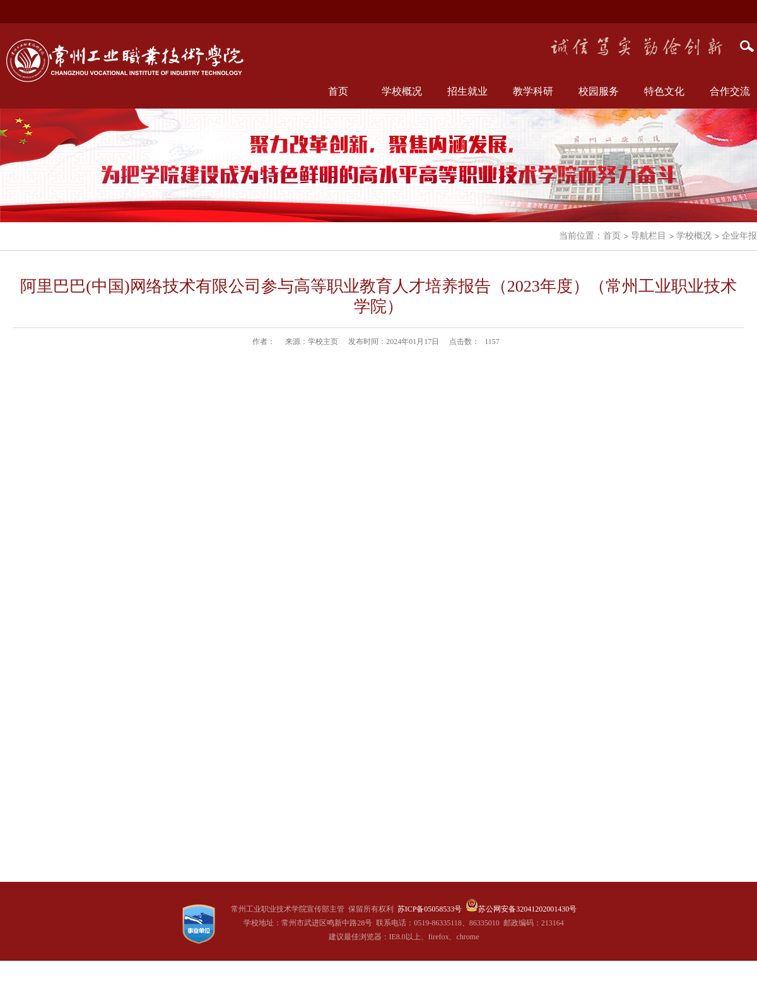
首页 (338, 91)
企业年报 (739, 236)
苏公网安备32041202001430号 (527, 909)
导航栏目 (648, 236)
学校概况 (694, 236)
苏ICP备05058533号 (429, 909)
